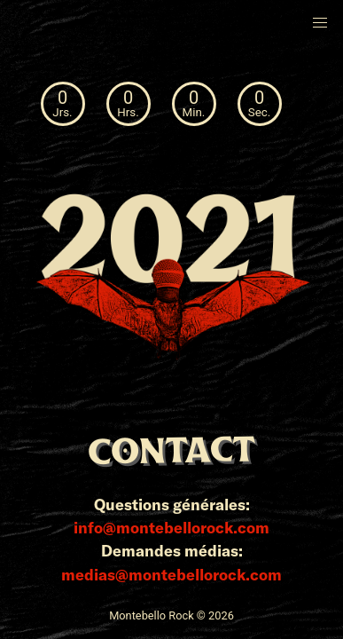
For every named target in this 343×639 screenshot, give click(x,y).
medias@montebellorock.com (171, 574)
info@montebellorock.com (171, 527)
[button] (320, 23)
